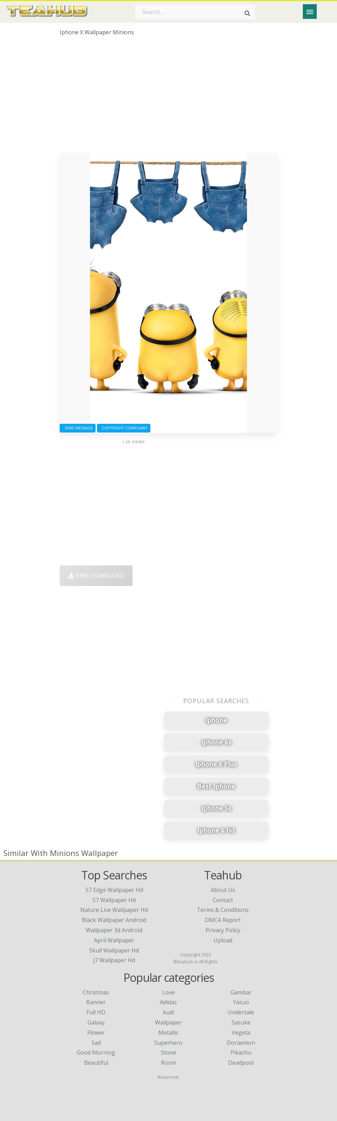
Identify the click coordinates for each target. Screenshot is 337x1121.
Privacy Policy (222, 930)
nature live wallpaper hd (114, 910)
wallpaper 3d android (114, 930)
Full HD (96, 1012)
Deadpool (241, 1062)
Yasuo (241, 1002)
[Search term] (195, 12)
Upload (223, 940)
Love (168, 992)
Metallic (168, 1032)
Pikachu (241, 1052)
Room (168, 1062)
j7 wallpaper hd (114, 960)
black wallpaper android (114, 920)
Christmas (96, 992)
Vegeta (241, 1032)
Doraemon (241, 1043)
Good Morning (96, 1052)
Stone (168, 1052)
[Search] (247, 13)
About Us (223, 890)
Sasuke (241, 1022)
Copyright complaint (124, 427)
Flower (96, 1032)
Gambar (241, 992)
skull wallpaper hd (114, 950)
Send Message (77, 427)
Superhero (168, 1043)
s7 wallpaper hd (114, 900)
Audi (168, 1012)
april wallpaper (114, 940)
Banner (96, 1002)
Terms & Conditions (223, 910)
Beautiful (96, 1062)
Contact (223, 900)
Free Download (96, 575)
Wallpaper (168, 1022)
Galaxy (96, 1022)
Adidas (168, 1002)
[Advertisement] (168, 97)
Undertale (241, 1012)
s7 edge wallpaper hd (114, 890)
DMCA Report (223, 920)
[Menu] (310, 11)
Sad (96, 1043)
